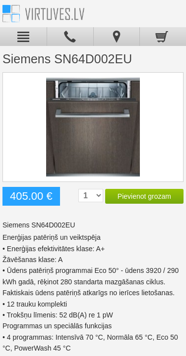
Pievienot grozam (144, 196)
